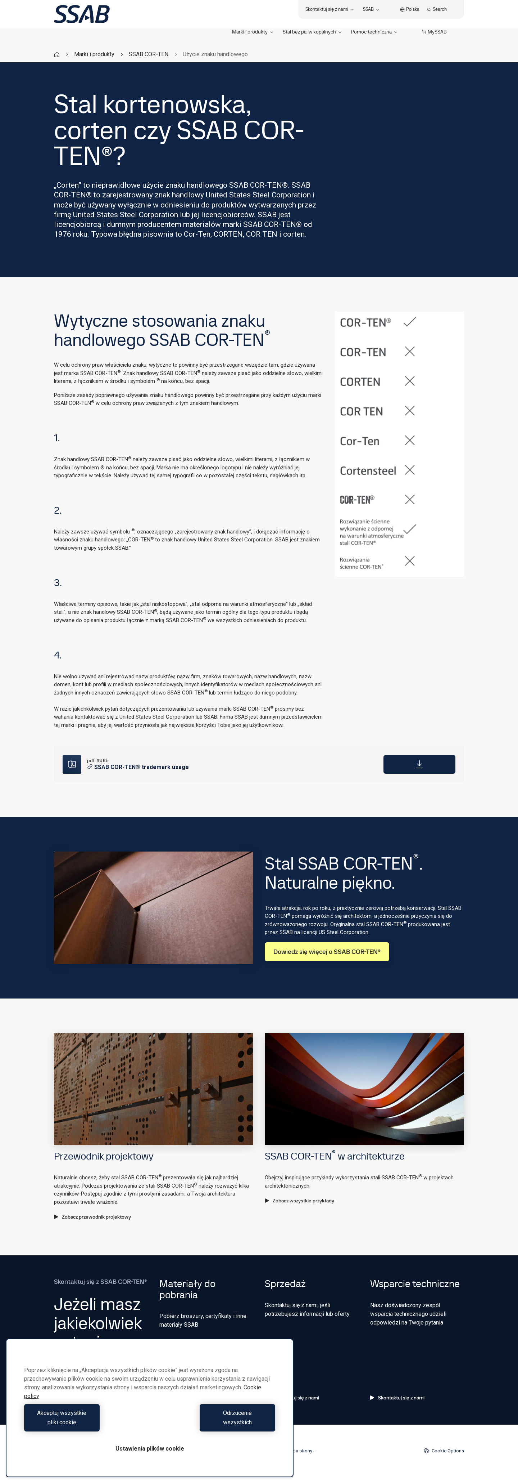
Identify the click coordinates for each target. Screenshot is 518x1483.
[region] (150, 1412)
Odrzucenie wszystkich (214, 1422)
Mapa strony (299, 1450)
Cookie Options (444, 1450)
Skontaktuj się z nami (397, 1397)
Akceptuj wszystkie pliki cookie (85, 1422)
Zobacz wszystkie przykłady (299, 1200)
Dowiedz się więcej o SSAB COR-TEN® (327, 951)
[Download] (419, 764)
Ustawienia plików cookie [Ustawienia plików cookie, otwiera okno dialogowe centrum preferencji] (149, 1448)
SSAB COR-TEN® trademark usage (138, 767)
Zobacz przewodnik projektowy (92, 1217)
